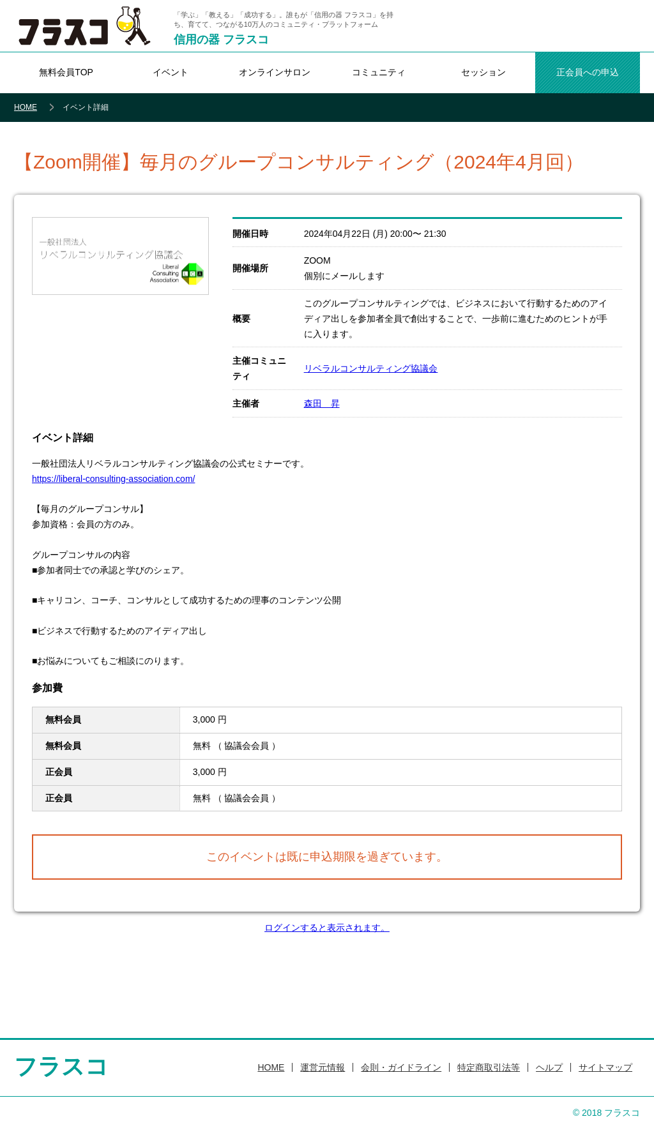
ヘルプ (549, 1067)
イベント (170, 72)
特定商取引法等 (488, 1067)
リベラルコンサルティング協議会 (371, 368)
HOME (25, 107)
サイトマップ (605, 1067)
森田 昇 (322, 403)
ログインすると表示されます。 (327, 927)
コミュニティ (379, 72)
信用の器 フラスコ (221, 39)
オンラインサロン (274, 72)
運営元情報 (322, 1067)
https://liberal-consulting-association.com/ (113, 479)
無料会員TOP (66, 72)
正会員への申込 (587, 72)
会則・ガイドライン (401, 1067)
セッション (483, 72)
